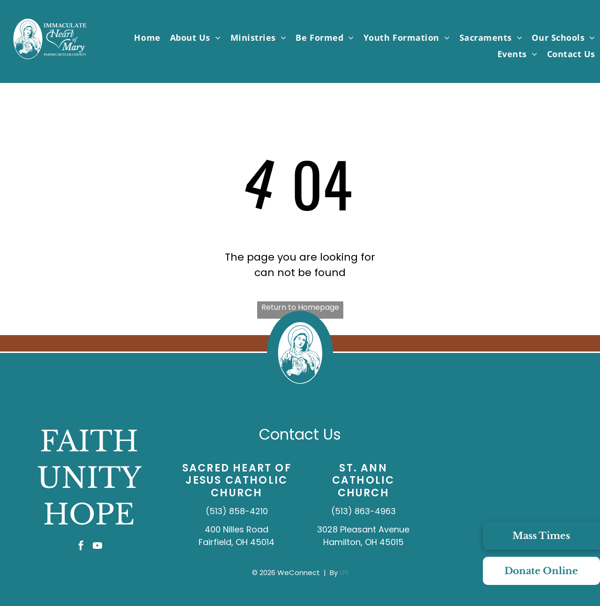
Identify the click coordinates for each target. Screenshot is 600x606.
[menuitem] (147, 37)
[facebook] (81, 547)
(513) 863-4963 (363, 511)
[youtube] (97, 547)
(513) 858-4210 (237, 511)
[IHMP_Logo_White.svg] (50, 60)
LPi (344, 572)
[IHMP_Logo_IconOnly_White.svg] (300, 392)
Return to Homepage (300, 307)
